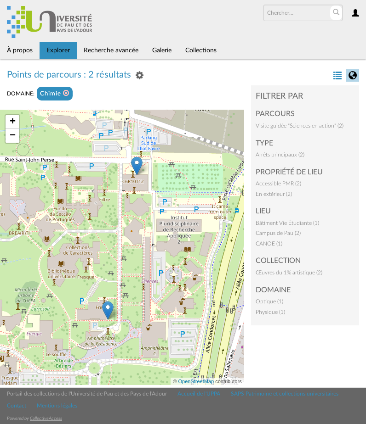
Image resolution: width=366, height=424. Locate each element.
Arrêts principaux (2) (280, 154)
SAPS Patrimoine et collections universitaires (284, 393)
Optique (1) (269, 301)
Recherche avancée (111, 50)
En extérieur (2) (274, 194)
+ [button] (13, 122)
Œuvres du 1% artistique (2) (289, 272)
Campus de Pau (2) (278, 233)
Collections (201, 50)
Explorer (58, 50)
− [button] (13, 136)
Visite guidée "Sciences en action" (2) (299, 125)
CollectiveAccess (46, 418)
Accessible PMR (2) (278, 183)
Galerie (162, 50)
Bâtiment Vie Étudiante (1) (287, 223)
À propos (20, 50)
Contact (16, 405)
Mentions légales (57, 405)
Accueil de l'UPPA (198, 393)
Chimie (54, 93)
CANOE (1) (269, 243)
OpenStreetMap (196, 381)
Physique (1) (270, 312)
